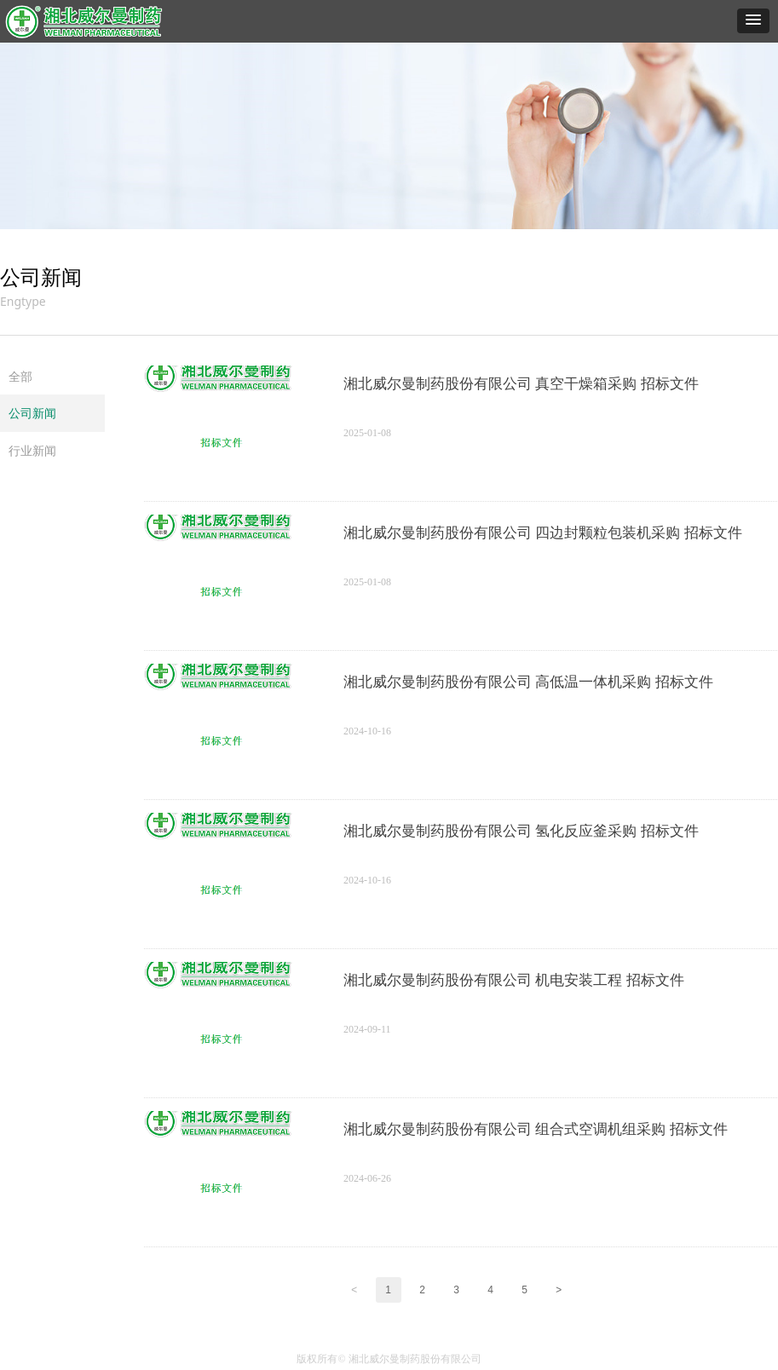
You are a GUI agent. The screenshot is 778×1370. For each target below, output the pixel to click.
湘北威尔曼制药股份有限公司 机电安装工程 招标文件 (513, 980)
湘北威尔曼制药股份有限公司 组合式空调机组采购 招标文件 (535, 1129)
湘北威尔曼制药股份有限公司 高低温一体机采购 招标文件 (528, 682)
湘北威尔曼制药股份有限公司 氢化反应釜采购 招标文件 (521, 831)
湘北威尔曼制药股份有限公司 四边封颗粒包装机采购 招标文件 (542, 533)
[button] (753, 21)
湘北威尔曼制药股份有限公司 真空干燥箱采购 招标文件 (521, 384)
